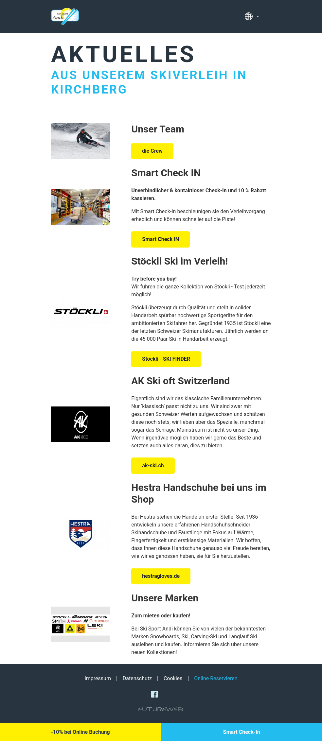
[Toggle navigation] (267, 16)
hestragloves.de (161, 576)
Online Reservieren (215, 678)
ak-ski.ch (153, 465)
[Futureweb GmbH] (160, 709)
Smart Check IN (166, 173)
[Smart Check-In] (241, 732)
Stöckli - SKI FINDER (166, 359)
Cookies (173, 678)
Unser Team (157, 129)
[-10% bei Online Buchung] (80, 732)
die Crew (152, 151)
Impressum (97, 678)
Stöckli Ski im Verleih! (179, 261)
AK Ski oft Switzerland (180, 381)
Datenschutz (137, 678)
